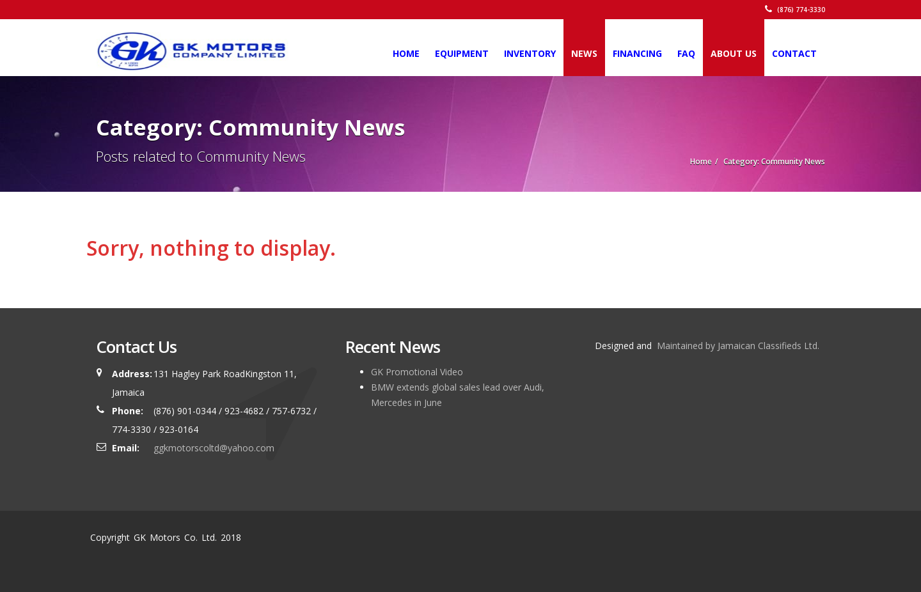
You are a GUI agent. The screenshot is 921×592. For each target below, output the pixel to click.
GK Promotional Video (417, 372)
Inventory (530, 53)
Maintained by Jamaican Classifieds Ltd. (736, 345)
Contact (794, 53)
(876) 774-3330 (795, 9)
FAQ (686, 53)
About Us (734, 53)
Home (406, 53)
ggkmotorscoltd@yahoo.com (214, 448)
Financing (637, 53)
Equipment (462, 53)
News (584, 53)
